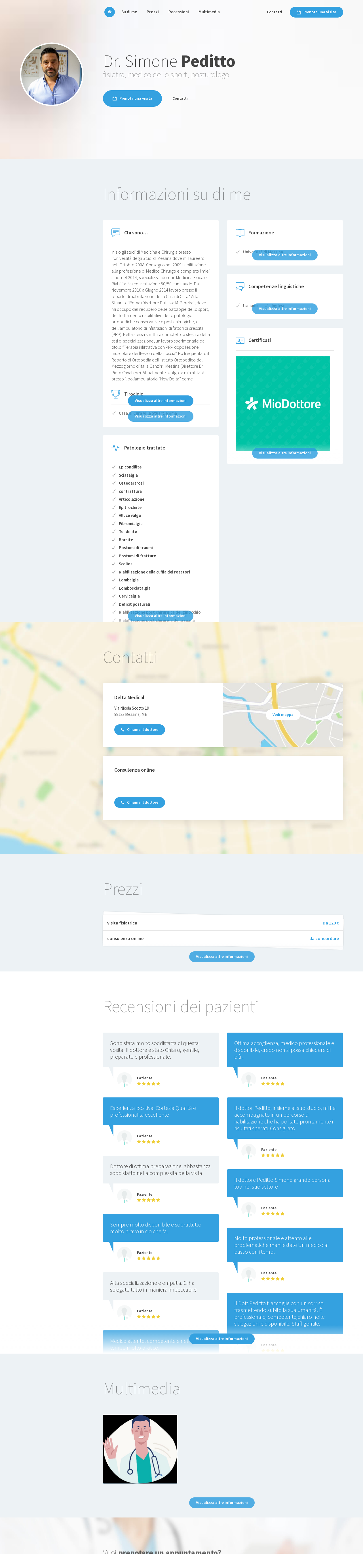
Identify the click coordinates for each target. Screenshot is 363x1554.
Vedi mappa (283, 714)
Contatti (274, 11)
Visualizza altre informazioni (161, 400)
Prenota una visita (316, 11)
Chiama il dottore (139, 729)
